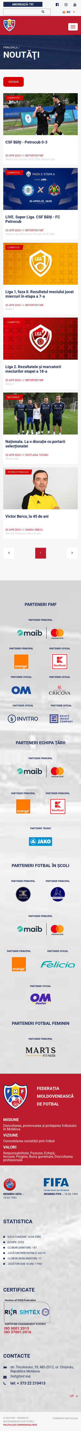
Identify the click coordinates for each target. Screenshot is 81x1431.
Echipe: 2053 (16, 1242)
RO (66, 12)
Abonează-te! (23, 4)
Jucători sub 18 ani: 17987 (26, 1263)
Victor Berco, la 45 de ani (27, 516)
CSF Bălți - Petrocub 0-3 (26, 142)
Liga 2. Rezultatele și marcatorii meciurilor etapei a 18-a (33, 369)
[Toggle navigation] (73, 26)
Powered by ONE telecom (65, 1418)
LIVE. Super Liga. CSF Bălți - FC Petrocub (32, 219)
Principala (10, 47)
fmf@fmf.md (20, 1376)
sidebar (13, 81)
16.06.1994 (71, 1194)
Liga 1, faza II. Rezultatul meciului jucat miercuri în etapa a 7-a (39, 294)
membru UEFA (12, 1194)
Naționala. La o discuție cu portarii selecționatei (35, 443)
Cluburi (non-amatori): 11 (25, 1258)
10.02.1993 (10, 1197)
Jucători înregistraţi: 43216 (27, 1253)
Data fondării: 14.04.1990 (25, 1236)
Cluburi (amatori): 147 (23, 1247)
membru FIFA (52, 1194)
